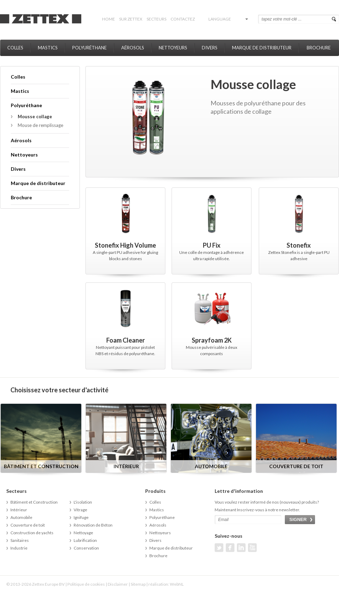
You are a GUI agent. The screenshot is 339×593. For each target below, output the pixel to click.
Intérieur (18, 509)
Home (108, 19)
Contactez (183, 19)
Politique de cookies (86, 584)
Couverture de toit (27, 525)
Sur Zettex (130, 19)
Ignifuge (81, 517)
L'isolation (83, 502)
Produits (155, 491)
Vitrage (80, 509)
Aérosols (132, 47)
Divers (209, 47)
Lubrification (85, 540)
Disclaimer (118, 584)
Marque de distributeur (261, 47)
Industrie (18, 548)
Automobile (21, 517)
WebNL (177, 584)
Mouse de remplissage (40, 125)
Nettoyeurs (173, 47)
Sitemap (138, 584)
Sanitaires (19, 540)
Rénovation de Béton (93, 525)
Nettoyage (83, 532)
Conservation (86, 548)
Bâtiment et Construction (34, 502)
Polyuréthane (89, 47)
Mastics (48, 47)
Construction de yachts (31, 532)
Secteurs (156, 19)
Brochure (319, 47)
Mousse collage (35, 116)
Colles (15, 47)
